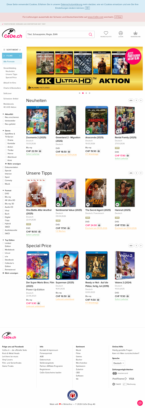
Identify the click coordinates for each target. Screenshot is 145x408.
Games (79, 356)
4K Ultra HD (10, 200)
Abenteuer (12, 157)
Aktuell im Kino (9, 83)
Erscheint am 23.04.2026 (126, 228)
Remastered (10, 269)
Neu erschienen (12, 117)
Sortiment (12, 50)
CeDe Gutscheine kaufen (50, 372)
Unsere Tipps (11, 74)
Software (79, 376)
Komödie (11, 143)
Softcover (7, 93)
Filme (10, 56)
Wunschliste (106, 34)
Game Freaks (8, 366)
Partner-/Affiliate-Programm (51, 366)
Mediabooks (8, 104)
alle (131, 100)
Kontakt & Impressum (49, 350)
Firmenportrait (46, 353)
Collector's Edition (9, 264)
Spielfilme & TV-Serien (10, 135)
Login (121, 34)
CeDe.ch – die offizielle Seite (14, 350)
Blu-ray (8, 197)
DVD (7, 193)
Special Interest (8, 172)
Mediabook (9, 250)
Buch (7, 214)
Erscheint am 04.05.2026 (96, 228)
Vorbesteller (10, 121)
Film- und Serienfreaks (11, 363)
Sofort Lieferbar (33, 154)
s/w (6, 256)
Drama (10, 140)
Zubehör (79, 369)
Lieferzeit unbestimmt (35, 306)
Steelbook (9, 260)
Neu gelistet (10, 124)
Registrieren (45, 369)
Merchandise (81, 363)
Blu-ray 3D (9, 204)
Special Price (11, 77)
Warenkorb (135, 34)
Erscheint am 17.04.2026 (66, 155)
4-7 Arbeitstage (91, 154)
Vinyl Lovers (7, 360)
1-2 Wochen (61, 231)
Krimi (10, 160)
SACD (7, 233)
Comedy (8, 180)
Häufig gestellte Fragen (122, 350)
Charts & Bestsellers (12, 88)
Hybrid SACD (8, 225)
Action (10, 147)
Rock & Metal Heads (11, 353)
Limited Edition (8, 244)
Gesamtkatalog (9, 68)
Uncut (7, 253)
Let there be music (10, 356)
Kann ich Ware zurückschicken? (125, 353)
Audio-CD (9, 207)
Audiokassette (11, 230)
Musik (7, 184)
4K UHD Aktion (9, 107)
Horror (10, 153)
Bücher (79, 360)
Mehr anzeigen (14, 164)
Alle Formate (9, 61)
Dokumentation (11, 167)
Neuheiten (10, 71)
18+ (77, 379)
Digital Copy (7, 218)
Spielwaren (80, 366)
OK (87, 8)
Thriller (11, 150)
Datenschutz (45, 360)
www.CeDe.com (95, 17)
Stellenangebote (47, 363)
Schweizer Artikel (10, 99)
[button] (79, 93)
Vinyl (7, 210)
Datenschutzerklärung (71, 4)
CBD (78, 372)
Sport (7, 177)
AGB (42, 356)
